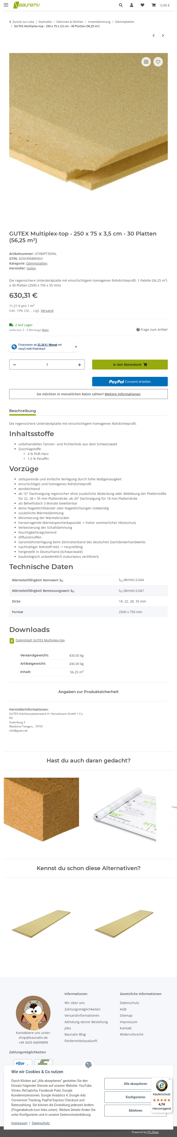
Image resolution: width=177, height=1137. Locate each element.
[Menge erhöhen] (79, 364)
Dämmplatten (36, 263)
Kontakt (126, 1028)
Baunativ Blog (75, 1034)
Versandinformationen (82, 1015)
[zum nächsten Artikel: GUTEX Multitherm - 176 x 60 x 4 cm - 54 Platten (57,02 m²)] (163, 35)
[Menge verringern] (14, 364)
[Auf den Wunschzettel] (158, 62)
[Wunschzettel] (142, 5)
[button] (120, 5)
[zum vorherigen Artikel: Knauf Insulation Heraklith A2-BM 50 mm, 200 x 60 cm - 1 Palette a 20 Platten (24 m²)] (153, 35)
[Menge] (47, 364)
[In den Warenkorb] (13, 50)
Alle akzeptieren (135, 1084)
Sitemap (126, 1015)
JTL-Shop (153, 1132)
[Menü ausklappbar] (6, 3)
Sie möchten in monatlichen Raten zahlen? (89, 394)
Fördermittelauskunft (81, 1041)
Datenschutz (41, 1123)
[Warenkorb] (160, 5)
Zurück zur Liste (23, 22)
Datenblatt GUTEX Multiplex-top (37, 640)
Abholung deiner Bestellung (86, 1022)
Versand (47, 310)
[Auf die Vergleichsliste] (146, 62)
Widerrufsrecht (131, 1034)
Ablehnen (135, 1110)
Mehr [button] (45, 330)
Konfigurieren (135, 1097)
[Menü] (169, 1080)
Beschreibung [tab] (22, 411)
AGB (123, 1009)
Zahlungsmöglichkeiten (82, 1009)
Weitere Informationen (123, 394)
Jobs (68, 1028)
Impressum (19, 1123)
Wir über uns (75, 1003)
